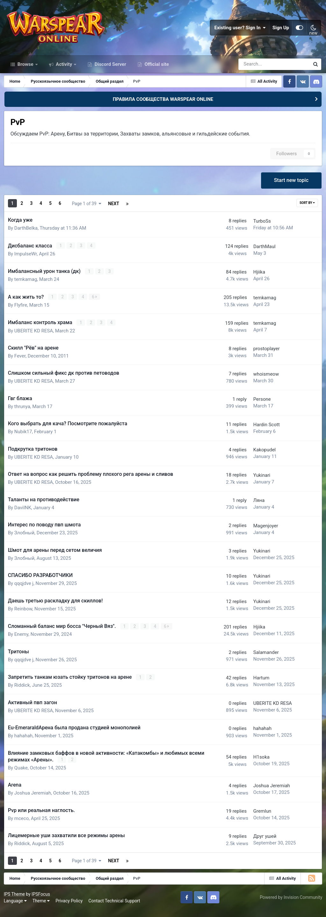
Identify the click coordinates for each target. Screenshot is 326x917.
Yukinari (257, 482)
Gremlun (258, 817)
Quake (22, 774)
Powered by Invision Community (290, 903)
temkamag (26, 287)
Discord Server (109, 72)
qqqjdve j (24, 591)
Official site (156, 72)
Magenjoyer (261, 533)
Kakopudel (260, 457)
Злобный (25, 540)
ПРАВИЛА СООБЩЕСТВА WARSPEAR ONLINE (163, 107)
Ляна (254, 508)
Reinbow (24, 616)
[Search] (256, 72)
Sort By (306, 212)
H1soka (257, 764)
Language (16, 907)
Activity (64, 72)
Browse (25, 72)
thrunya (23, 414)
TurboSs (257, 230)
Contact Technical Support (115, 907)
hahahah (24, 743)
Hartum (257, 685)
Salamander (261, 659)
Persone (257, 406)
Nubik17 (24, 439)
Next (74, 212)
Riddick (23, 692)
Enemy (22, 641)
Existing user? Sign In (240, 31)
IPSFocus (41, 900)
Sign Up (281, 32)
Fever (20, 363)
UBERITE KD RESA (34, 338)
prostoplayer (262, 356)
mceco (22, 825)
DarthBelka (27, 237)
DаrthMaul (260, 255)
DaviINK (23, 515)
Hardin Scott (262, 432)
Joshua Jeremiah (33, 799)
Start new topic (290, 189)
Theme (42, 907)
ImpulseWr (26, 262)
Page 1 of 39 (116, 212)
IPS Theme (15, 900)
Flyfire (21, 313)
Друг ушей (260, 843)
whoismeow (261, 381)
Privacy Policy (70, 907)
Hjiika (255, 280)
